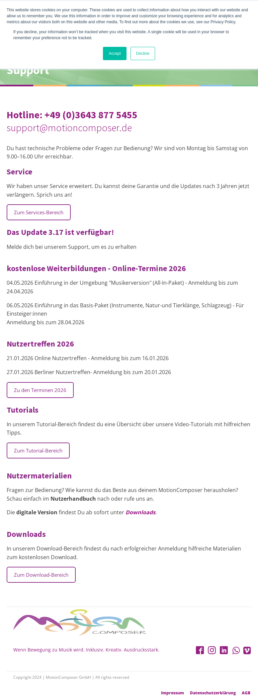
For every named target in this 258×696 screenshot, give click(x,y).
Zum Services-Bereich (38, 212)
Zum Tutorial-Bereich (38, 450)
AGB (246, 693)
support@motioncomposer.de (69, 127)
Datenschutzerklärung (213, 693)
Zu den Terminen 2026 (40, 390)
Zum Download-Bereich (41, 574)
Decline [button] (142, 53)
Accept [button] (115, 53)
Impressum (172, 693)
